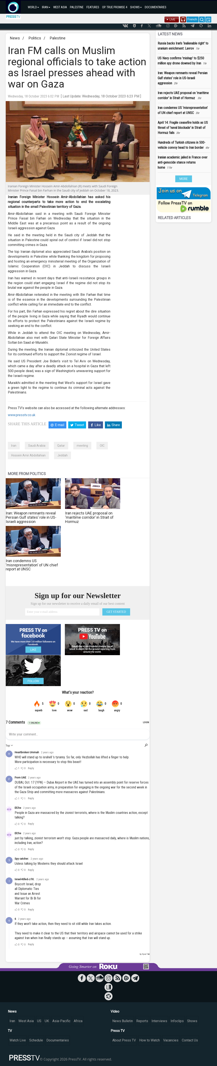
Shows (192, 1021)
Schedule (36, 1040)
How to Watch (149, 1040)
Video (115, 1011)
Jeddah (62, 455)
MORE (183, 179)
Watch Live (18, 1040)
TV (10, 1031)
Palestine (57, 38)
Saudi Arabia (36, 445)
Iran (13, 445)
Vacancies (170, 1040)
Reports (142, 1021)
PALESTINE (76, 7)
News (15, 38)
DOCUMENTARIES (155, 7)
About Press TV (124, 1040)
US (39, 1021)
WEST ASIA (60, 7)
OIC (102, 445)
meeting (82, 445)
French (192, 19)
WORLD (33, 7)
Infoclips (177, 1021)
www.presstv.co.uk (21, 415)
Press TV (118, 1031)
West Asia (26, 1021)
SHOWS (136, 7)
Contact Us (190, 1040)
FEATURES (92, 7)
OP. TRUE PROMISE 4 (114, 7)
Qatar (61, 445)
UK (47, 1021)
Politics (35, 38)
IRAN (46, 7)
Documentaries (57, 1040)
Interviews (159, 1021)
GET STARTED (116, 611)
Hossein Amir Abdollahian (28, 455)
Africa (78, 1021)
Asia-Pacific (61, 1021)
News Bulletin (122, 1021)
